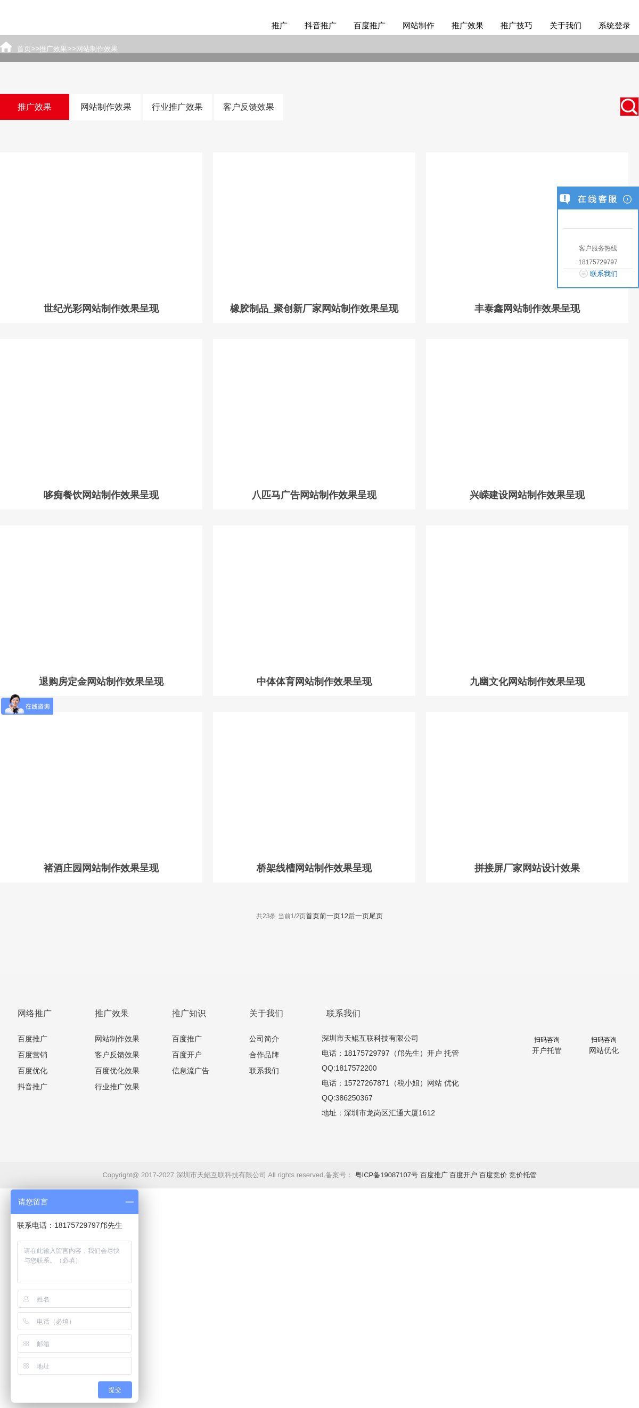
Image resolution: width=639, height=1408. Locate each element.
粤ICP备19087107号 (387, 1175)
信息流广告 (190, 1070)
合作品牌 (264, 1054)
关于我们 (565, 25)
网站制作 (419, 25)
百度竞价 (493, 1175)
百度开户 (187, 1054)
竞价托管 (523, 1175)
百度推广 (370, 25)
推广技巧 (516, 25)
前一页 (330, 916)
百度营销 (32, 1054)
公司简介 (264, 1038)
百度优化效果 (117, 1070)
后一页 (358, 916)
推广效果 (468, 25)
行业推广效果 (177, 106)
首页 (313, 916)
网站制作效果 (106, 106)
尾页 (376, 916)
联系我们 (264, 1070)
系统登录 (614, 25)
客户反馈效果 (248, 106)
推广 (280, 25)
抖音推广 (321, 25)
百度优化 (32, 1070)
